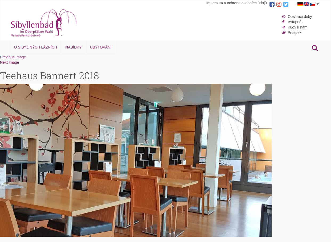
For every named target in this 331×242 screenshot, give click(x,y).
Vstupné (294, 22)
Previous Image (13, 57)
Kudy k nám (297, 27)
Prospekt (295, 32)
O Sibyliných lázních (35, 47)
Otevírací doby (300, 16)
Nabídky (73, 47)
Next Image (9, 62)
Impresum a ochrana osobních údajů (236, 3)
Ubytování (101, 47)
